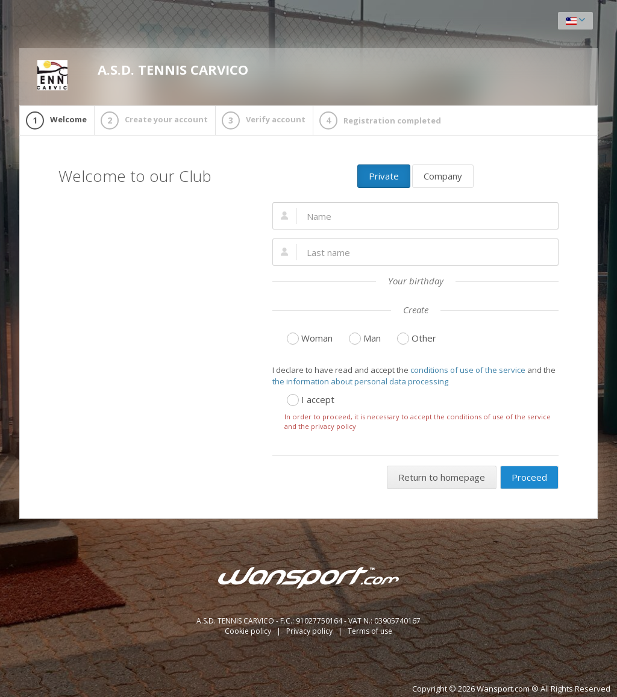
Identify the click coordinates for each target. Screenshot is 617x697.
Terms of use (370, 631)
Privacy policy (310, 631)
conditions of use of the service (467, 369)
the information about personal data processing (360, 381)
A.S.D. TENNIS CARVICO (142, 75)
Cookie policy (249, 631)
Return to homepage (441, 477)
